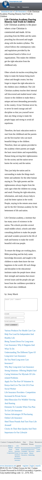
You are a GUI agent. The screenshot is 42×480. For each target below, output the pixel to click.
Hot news (31, 454)
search (38, 468)
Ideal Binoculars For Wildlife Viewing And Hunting (20, 404)
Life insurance (17, 449)
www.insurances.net (8, 468)
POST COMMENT (11, 327)
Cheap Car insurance (17, 456)
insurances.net (6, 11)
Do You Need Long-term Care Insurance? (17, 364)
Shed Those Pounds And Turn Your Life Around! (21, 426)
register (25, 468)
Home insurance (17, 452)
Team (10, 452)
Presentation (24, 450)
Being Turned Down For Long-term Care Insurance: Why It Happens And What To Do (20, 347)
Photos (31, 455)
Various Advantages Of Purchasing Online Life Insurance (19, 418)
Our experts (24, 455)
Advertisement (31, 450)
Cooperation (10, 455)
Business (17, 459)
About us (10, 448)
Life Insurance (20, 11)
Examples (24, 454)
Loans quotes (38, 452)
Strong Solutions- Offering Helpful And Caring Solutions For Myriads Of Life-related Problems (21, 376)
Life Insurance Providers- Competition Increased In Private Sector (20, 396)
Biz (19, 7)
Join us (10, 453)
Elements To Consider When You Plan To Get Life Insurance (20, 411)
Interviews (31, 452)
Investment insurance (17, 461)
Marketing (31, 457)
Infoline (10, 450)
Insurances (25, 7)
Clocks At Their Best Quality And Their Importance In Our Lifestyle (21, 433)
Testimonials (24, 452)
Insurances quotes (38, 449)
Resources (24, 457)
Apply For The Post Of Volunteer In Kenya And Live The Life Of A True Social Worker (19, 387)
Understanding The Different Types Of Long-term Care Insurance (20, 356)
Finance (12, 7)
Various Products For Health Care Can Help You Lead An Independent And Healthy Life (20, 336)
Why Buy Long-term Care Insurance (19, 369)
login (32, 468)
